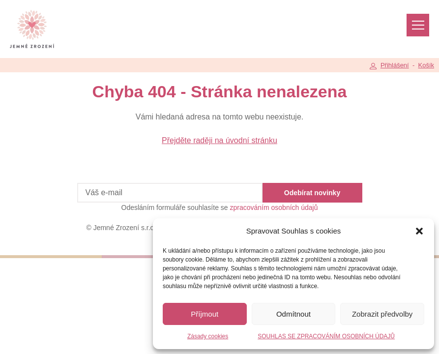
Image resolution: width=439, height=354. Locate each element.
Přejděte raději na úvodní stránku (219, 140)
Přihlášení (394, 65)
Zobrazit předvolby (382, 314)
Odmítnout (293, 314)
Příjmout (204, 314)
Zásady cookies (207, 336)
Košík (426, 65)
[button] (419, 231)
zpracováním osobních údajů (274, 207)
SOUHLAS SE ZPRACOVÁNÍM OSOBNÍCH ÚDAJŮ (326, 336)
